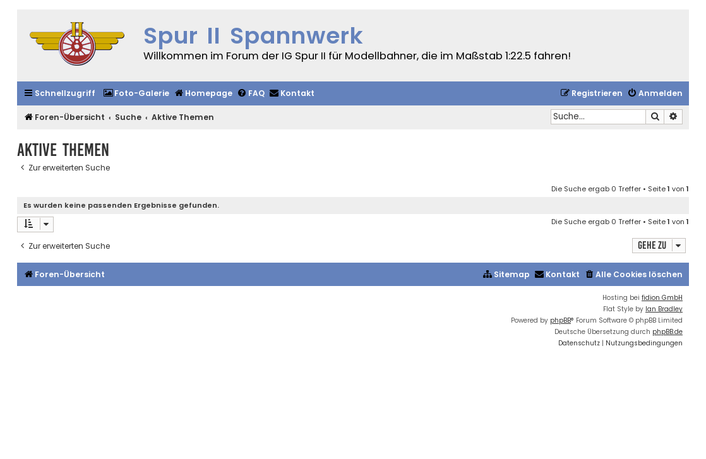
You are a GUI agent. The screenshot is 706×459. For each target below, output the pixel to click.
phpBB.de (667, 332)
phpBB (560, 320)
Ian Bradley (664, 309)
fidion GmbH (662, 297)
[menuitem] (136, 93)
